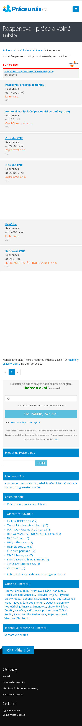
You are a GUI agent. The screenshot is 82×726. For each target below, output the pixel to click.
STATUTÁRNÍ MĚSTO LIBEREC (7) (28, 559)
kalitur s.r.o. (12, 96)
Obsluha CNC (14, 138)
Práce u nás (10, 50)
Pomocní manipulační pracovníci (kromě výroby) (37, 111)
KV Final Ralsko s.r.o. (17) (22, 521)
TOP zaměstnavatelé (19, 514)
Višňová (63, 606)
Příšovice (42, 594)
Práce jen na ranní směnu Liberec (27, 504)
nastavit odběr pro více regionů (25, 422)
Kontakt (7, 676)
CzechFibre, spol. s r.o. (19, 123)
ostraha (72, 483)
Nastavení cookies (13, 694)
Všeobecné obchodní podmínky (20, 688)
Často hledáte (14, 497)
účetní (53, 483)
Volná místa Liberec (32, 50)
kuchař (62, 483)
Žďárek (63, 610)
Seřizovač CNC (15, 251)
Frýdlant (64, 594)
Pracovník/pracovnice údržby (24, 84)
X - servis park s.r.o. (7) (21, 551)
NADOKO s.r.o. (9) (18, 538)
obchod (9, 487)
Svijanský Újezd (57, 614)
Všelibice (9, 618)
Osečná (50, 602)
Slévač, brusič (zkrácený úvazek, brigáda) (28, 71)
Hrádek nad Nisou (54, 591)
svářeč (36, 487)
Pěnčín (8, 614)
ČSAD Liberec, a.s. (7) (20, 555)
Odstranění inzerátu (14, 682)
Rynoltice (19, 614)
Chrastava (35, 591)
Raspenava (28, 598)
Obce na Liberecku (17, 584)
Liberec (9, 591)
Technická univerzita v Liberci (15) (27, 525)
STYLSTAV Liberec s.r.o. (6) (23, 563)
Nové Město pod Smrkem (28, 602)
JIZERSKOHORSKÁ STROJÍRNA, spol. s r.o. (31, 262)
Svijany (53, 594)
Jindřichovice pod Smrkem (42, 610)
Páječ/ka (11, 224)
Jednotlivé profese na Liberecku (26, 628)
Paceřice (20, 610)
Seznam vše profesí (16, 635)
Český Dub (21, 591)
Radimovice (39, 614)
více (57, 439)
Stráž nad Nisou (45, 598)
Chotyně (53, 606)
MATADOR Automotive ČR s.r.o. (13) (29, 529)
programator (23, 487)
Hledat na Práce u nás (20, 452)
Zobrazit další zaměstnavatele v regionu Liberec (36, 574)
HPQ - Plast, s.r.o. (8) (20, 542)
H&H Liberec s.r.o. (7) (20, 546)
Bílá (28, 614)
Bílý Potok (22, 618)
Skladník (43, 483)
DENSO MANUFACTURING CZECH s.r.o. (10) (34, 534)
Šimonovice (39, 606)
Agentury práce (11, 710)
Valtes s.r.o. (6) (16, 568)
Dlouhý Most (12, 598)
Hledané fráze (14, 476)
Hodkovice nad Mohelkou (19, 594)
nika (22, 483)
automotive (11, 483)
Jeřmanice (25, 606)
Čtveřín (8, 610)
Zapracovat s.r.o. (15, 150)
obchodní (31, 483)
